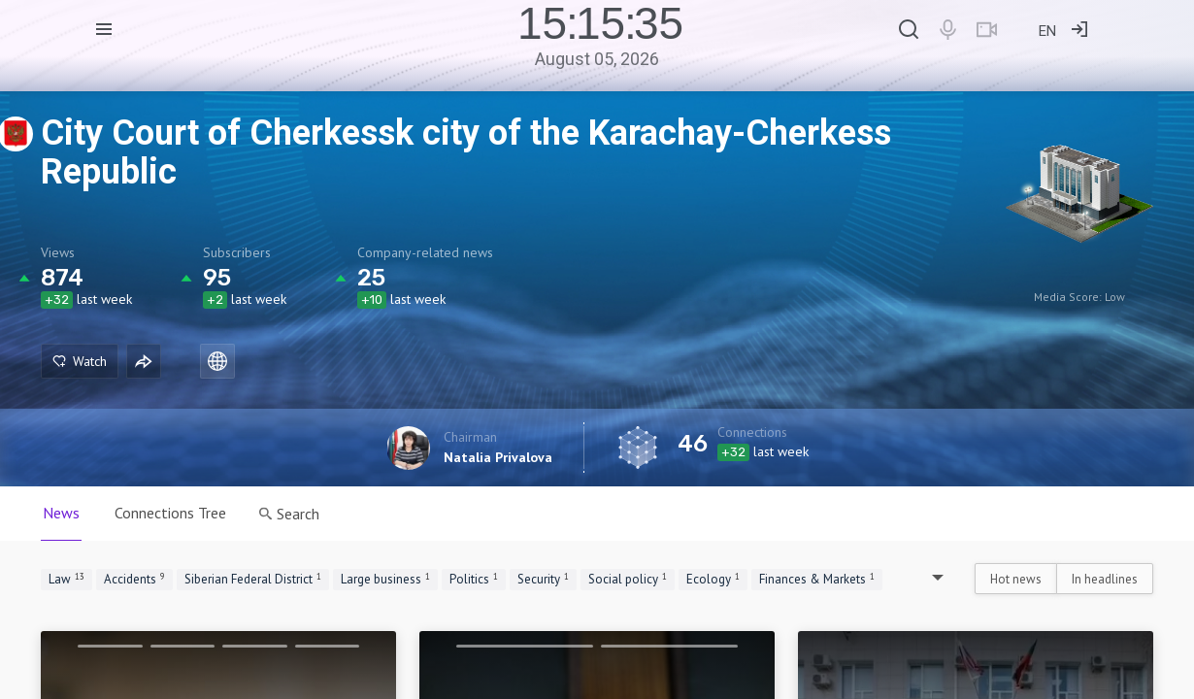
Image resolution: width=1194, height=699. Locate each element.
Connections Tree (170, 512)
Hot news (1016, 579)
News (61, 512)
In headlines (1105, 579)
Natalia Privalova (498, 457)
